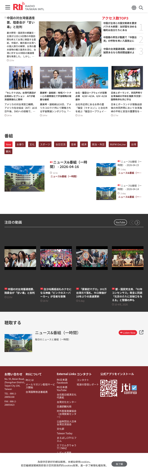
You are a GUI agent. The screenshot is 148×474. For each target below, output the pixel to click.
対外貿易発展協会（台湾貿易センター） (65, 407)
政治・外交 (98, 144)
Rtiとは (30, 379)
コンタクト (83, 374)
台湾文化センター (65, 395)
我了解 (119, 463)
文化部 (59, 421)
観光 (8, 151)
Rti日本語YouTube (65, 384)
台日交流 (60, 144)
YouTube (120, 222)
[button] (137, 222)
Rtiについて (33, 374)
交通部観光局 (62, 399)
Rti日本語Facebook (65, 379)
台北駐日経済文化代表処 (66, 389)
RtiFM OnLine (118, 144)
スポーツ (45, 144)
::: (5, 17)
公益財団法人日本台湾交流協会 (66, 415)
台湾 (133, 144)
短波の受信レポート (86, 384)
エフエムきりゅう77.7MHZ (65, 438)
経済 (83, 144)
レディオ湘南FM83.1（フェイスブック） (65, 446)
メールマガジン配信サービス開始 (40, 385)
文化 (32, 144)
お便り (20, 144)
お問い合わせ (12, 374)
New (8, 144)
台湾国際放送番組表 (36, 391)
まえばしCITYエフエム (66, 431)
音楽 (73, 144)
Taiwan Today (63, 425)
